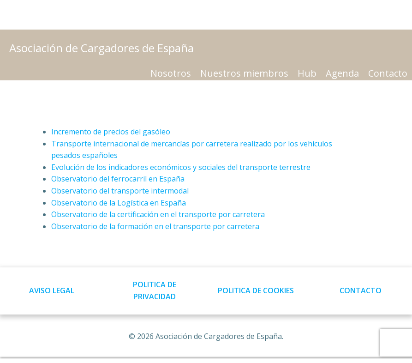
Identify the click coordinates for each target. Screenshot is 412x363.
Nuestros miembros (244, 73)
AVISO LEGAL (51, 290)
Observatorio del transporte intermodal (120, 191)
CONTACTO (361, 290)
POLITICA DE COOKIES (256, 290)
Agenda (342, 73)
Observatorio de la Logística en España (118, 203)
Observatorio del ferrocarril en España (118, 179)
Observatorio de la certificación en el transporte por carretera (158, 214)
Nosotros (170, 73)
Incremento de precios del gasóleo (110, 132)
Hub (307, 73)
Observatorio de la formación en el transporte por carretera (155, 226)
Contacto (387, 73)
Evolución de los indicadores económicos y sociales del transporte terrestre (180, 167)
